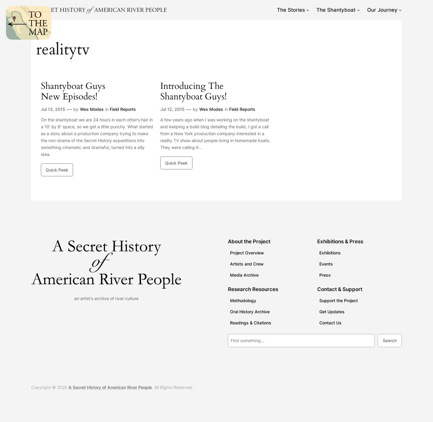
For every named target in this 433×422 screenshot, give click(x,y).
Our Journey (382, 10)
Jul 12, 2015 (172, 109)
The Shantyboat (335, 10)
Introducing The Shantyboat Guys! (193, 91)
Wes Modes (92, 109)
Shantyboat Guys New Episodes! (73, 91)
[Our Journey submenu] (400, 9)
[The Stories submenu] (307, 9)
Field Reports (123, 109)
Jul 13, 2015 (53, 109)
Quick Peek (57, 169)
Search (390, 340)
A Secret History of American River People (110, 387)
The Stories (291, 10)
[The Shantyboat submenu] (358, 9)
